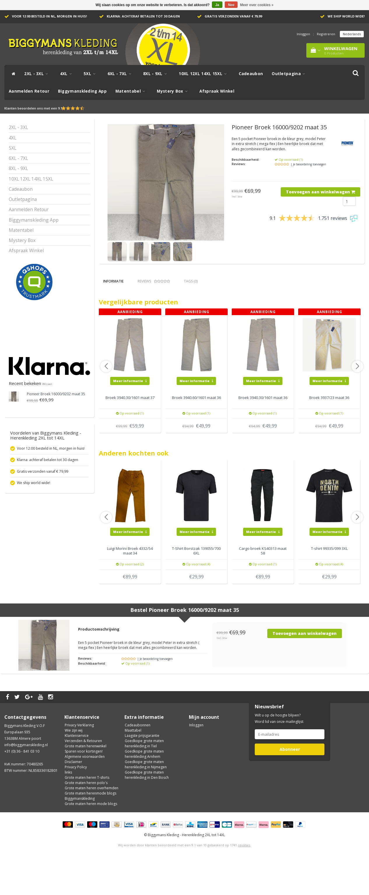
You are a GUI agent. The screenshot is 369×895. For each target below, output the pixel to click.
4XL (67, 73)
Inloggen (303, 34)
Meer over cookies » (257, 5)
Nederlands (352, 34)
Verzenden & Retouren (83, 775)
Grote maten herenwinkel (85, 780)
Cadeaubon (251, 73)
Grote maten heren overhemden (91, 822)
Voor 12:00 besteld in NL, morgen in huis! (49, 16)
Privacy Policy (76, 801)
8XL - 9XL (156, 73)
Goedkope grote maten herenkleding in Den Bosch (147, 809)
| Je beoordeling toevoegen (308, 164)
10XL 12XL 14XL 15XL (204, 73)
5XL (91, 73)
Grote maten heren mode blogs (91, 838)
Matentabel (131, 91)
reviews (244, 880)
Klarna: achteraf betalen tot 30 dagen (143, 16)
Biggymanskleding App (82, 91)
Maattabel (133, 764)
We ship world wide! (346, 16)
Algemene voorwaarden (85, 791)
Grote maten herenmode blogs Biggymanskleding (90, 830)
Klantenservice (77, 770)
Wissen (47, 384)
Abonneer (290, 784)
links (68, 806)
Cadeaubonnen (137, 759)
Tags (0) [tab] (191, 281)
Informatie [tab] (113, 281)
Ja (217, 5)
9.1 (60, 108)
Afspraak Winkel (216, 91)
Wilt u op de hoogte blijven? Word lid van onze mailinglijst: (279, 753)
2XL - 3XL (37, 73)
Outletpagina (290, 73)
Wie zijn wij (73, 764)
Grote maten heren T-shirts (87, 812)
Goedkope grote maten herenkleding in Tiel (144, 778)
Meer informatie (130, 415)
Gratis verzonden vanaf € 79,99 (233, 16)
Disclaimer (73, 796)
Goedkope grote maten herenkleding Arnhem (144, 788)
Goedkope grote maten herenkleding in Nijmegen (146, 799)
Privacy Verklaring (79, 759)
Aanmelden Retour (29, 91)
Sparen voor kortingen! (84, 785)
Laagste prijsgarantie (142, 770)
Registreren (326, 34)
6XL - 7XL (121, 73)
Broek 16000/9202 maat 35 (56, 393)
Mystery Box (174, 91)
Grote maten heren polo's (86, 817)
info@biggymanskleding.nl (26, 779)
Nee (231, 5)
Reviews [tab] (154, 281)
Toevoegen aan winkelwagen (320, 192)
